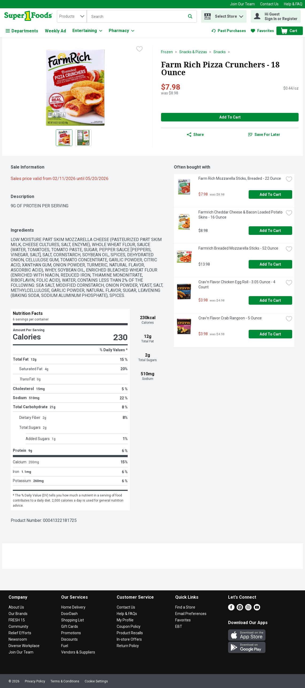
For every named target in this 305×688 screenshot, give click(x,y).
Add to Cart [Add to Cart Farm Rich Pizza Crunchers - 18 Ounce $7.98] (230, 117)
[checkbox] (139, 49)
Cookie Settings (96, 681)
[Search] (142, 16)
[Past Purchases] (228, 30)
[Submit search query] (190, 16)
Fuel (64, 646)
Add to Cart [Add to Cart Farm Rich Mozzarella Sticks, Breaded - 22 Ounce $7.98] (270, 194)
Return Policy (128, 646)
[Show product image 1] (64, 137)
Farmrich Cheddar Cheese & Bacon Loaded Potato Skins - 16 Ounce (240, 214)
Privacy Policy (35, 681)
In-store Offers (129, 639)
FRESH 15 (17, 620)
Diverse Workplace (24, 646)
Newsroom (18, 639)
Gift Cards (69, 626)
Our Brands (18, 613)
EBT (178, 626)
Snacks (219, 52)
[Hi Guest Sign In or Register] (276, 16)
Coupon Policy (128, 626)
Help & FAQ (293, 4)
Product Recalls (130, 633)
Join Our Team (242, 4)
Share (195, 134)
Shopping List (72, 620)
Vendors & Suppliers (78, 652)
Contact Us (269, 4)
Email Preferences (190, 613)
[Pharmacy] (121, 31)
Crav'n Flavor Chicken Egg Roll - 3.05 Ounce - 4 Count (237, 284)
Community (18, 626)
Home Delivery (73, 607)
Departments (22, 30)
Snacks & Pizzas (193, 52)
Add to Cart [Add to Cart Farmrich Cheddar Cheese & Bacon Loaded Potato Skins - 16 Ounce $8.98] (270, 230)
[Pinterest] (240, 608)
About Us (16, 607)
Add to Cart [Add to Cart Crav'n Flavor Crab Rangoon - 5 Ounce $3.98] (270, 334)
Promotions (71, 633)
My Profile (125, 620)
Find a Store (185, 607)
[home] (29, 16)
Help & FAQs (127, 613)
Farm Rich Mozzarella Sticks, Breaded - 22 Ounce (239, 178)
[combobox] (72, 16)
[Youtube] (257, 608)
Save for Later (264, 134)
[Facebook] (231, 608)
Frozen (167, 52)
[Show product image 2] (83, 137)
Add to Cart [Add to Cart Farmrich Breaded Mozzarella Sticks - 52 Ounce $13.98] (270, 264)
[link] (228, 30)
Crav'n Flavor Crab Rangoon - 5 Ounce (230, 318)
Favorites (183, 620)
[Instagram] (248, 608)
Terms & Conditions (64, 681)
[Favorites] (262, 30)
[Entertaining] (87, 31)
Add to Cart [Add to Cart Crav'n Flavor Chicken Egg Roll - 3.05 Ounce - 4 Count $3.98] (270, 300)
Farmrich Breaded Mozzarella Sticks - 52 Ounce (238, 248)
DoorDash (69, 613)
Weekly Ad (55, 30)
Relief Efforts (20, 633)
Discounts (69, 639)
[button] (241, 15)
